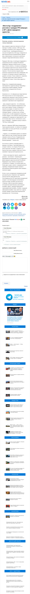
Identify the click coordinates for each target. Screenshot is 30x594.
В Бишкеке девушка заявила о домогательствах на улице (15, 395)
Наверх (26, 286)
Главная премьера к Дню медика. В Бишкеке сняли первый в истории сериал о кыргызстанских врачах (16, 405)
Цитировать (24, 233)
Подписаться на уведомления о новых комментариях (14, 274)
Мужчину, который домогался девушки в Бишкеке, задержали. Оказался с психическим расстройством (17, 388)
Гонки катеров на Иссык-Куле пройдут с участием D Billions (17, 412)
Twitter (20, 11)
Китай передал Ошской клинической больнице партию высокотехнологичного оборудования (14, 560)
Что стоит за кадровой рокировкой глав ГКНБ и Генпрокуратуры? (16, 338)
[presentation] (12, 278)
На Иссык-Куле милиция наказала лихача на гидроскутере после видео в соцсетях (17, 382)
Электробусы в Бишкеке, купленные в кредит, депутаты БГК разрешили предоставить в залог (15, 454)
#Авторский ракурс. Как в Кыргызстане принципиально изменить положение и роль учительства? (14, 530)
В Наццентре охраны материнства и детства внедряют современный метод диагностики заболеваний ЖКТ (14, 581)
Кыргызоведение (20, 5)
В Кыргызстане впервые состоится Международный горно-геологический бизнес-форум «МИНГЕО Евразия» (14, 477)
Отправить (6, 283)
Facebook (22, 11)
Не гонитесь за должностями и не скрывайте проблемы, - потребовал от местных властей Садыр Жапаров (17, 331)
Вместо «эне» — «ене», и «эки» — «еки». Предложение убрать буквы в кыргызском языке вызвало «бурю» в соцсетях (17, 426)
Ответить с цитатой (16, 233)
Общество (8, 17)
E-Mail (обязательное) (18, 253)
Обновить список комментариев (12, 244)
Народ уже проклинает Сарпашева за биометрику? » (13, 215)
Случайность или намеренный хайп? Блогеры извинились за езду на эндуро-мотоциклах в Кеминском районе (17, 369)
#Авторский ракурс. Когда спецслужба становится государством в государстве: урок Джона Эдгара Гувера (15, 536)
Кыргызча (4, 9)
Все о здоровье (5, 7)
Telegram (27, 11)
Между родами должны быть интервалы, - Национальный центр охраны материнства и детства (14, 565)
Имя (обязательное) (18, 250)
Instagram (25, 11)
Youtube (23, 11)
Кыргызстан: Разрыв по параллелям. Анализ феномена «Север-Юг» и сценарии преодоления (15, 522)
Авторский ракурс (9, 5)
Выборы (3, 5)
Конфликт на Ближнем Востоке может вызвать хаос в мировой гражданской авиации (14, 512)
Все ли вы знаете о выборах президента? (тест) (15, 589)
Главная (3, 17)
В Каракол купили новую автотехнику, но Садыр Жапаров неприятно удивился (17, 419)
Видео (15, 5)
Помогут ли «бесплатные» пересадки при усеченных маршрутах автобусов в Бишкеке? (14, 459)
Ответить (8, 233)
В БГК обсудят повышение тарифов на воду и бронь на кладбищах (16, 358)
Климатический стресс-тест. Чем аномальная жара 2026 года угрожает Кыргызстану (14, 507)
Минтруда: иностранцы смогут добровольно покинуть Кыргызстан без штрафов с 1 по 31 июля (16, 432)
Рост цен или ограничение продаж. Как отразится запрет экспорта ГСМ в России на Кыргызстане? (15, 463)
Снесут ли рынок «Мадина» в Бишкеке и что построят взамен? (17, 442)
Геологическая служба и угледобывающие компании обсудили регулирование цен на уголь (15, 472)
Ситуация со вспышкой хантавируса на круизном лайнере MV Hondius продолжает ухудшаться (15, 571)
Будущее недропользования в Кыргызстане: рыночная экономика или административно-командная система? (14, 483)
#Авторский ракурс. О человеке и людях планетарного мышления (13, 551)
